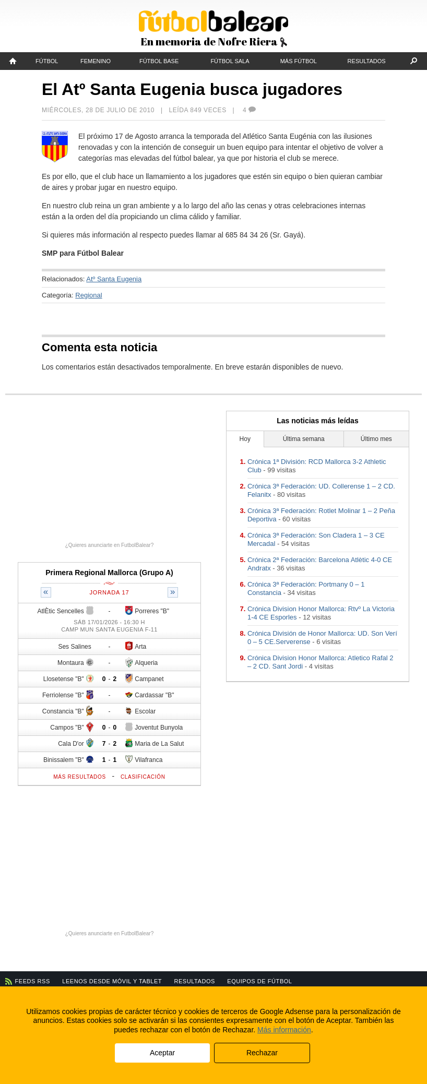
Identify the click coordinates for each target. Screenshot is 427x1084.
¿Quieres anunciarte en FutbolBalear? (109, 545)
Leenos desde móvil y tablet (112, 981)
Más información (284, 1030)
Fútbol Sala (229, 61)
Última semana (304, 439)
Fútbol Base (159, 61)
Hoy (245, 439)
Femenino (95, 61)
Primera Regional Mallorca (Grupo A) (109, 572)
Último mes (376, 439)
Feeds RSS (32, 981)
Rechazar (262, 1053)
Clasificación (143, 777)
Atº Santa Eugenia (113, 279)
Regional (88, 295)
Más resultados (79, 777)
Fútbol (46, 61)
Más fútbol (298, 61)
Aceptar (162, 1053)
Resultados (367, 61)
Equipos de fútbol (259, 981)
